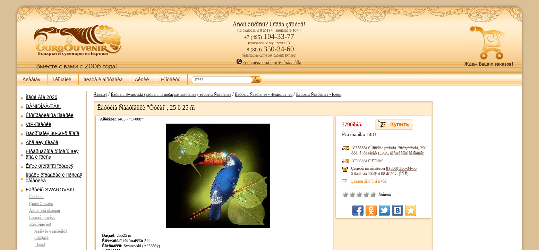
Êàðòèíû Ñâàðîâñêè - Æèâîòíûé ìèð (260, 94)
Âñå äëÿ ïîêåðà (42, 142)
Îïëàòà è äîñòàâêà (103, 79)
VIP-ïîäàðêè (38, 124)
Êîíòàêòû (170, 79)
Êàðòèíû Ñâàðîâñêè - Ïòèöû (315, 94)
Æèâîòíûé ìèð (40, 224)
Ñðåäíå (364, 194)
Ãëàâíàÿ (31, 79)
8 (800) (406, 168)
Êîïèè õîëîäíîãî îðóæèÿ (50, 166)
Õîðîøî (371, 194)
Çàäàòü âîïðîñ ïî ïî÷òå (374, 181)
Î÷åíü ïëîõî (350, 194)
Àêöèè (142, 79)
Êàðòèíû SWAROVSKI (50, 189)
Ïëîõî (357, 194)
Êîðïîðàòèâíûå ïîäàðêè (50, 115)
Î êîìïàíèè (61, 79)
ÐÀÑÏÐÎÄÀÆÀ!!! (43, 106)
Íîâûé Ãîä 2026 (41, 97)
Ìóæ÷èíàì (36, 196)
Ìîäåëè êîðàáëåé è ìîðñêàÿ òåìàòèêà (54, 177)
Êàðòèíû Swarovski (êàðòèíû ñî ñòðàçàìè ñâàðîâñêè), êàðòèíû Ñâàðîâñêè (168, 94)
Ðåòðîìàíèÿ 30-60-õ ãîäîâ (52, 133)
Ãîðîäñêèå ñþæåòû (44, 210)
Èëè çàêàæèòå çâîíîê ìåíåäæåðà (269, 62)
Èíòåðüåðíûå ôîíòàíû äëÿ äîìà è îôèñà (52, 154)
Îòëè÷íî (378, 194)
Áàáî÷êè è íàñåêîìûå (50, 231)
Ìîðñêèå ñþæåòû (42, 217)
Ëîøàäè (40, 245)
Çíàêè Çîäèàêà (41, 203)
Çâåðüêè (41, 238)
